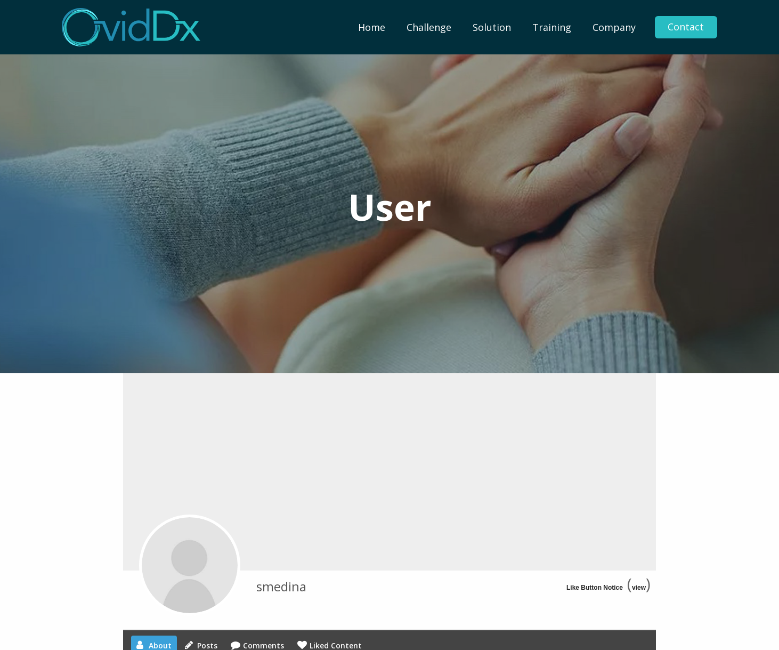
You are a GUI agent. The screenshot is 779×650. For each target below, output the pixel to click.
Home (371, 27)
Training (551, 27)
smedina (281, 586)
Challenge (429, 27)
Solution (492, 27)
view (639, 587)
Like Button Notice (594, 587)
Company (614, 27)
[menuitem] (371, 27)
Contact (686, 27)
